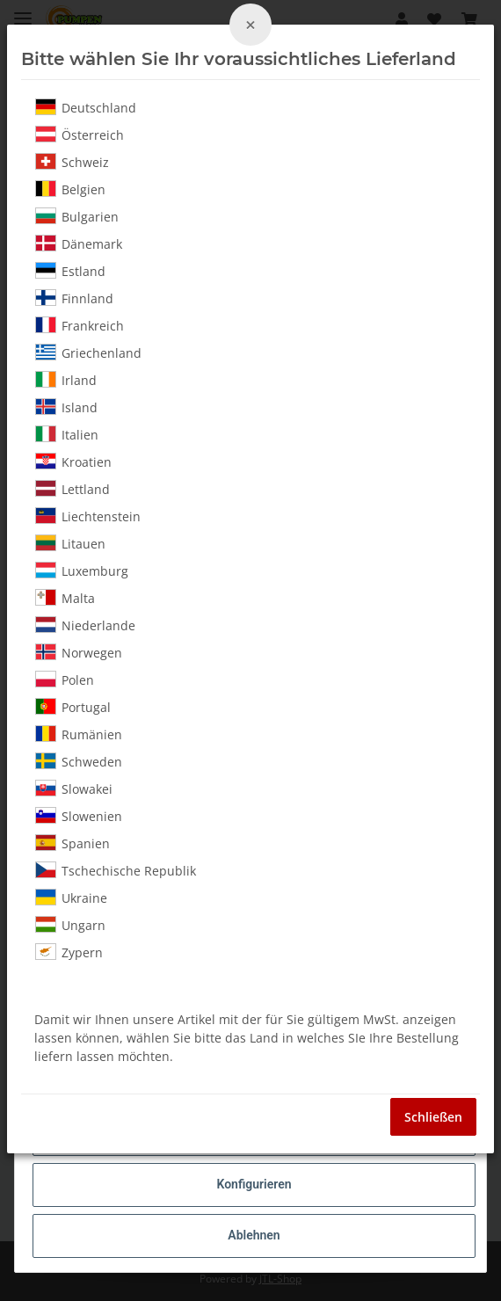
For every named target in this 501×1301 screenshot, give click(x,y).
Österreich (79, 134)
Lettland (72, 489)
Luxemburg (81, 570)
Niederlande (85, 625)
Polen (64, 679)
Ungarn (70, 925)
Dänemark (78, 243)
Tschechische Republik (115, 870)
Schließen (433, 1116)
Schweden (78, 761)
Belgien (70, 189)
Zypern (69, 952)
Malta (65, 598)
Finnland (74, 298)
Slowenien (78, 816)
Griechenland (88, 352)
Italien (66, 434)
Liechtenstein (88, 516)
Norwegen (78, 652)
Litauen (70, 543)
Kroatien (73, 461)
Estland (70, 271)
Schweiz (72, 162)
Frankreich (79, 325)
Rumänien (78, 734)
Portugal (73, 707)
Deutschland (85, 107)
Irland (66, 380)
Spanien (72, 843)
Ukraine (71, 897)
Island (66, 407)
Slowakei (74, 788)
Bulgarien (77, 216)
